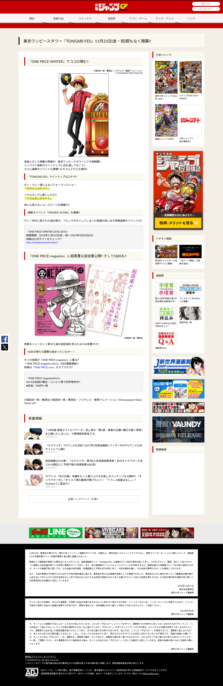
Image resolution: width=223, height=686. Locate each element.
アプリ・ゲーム (138, 18)
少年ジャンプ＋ (206, 4)
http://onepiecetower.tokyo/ (42, 242)
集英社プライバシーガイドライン (40, 656)
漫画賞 (111, 18)
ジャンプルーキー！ (206, 9)
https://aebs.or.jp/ (151, 673)
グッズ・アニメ (165, 18)
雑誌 (31, 18)
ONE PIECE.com (44, 367)
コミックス (84, 18)
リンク (191, 18)
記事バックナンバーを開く (83, 499)
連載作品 (58, 18)
